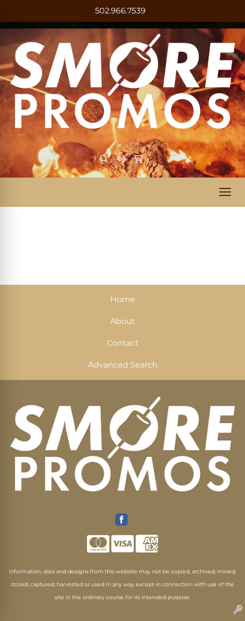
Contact (123, 343)
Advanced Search (123, 365)
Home (122, 299)
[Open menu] (225, 192)
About (122, 321)
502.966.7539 (120, 10)
